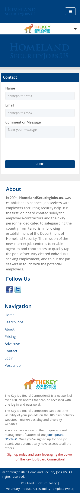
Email (9, 105)
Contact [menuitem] (11, 351)
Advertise (12, 343)
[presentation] (37, 149)
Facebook (9, 289)
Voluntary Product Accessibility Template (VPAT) (40, 489)
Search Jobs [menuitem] (14, 322)
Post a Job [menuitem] (13, 365)
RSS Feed (27, 483)
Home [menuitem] (10, 315)
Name (10, 88)
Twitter (18, 289)
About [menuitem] (10, 329)
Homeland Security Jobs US (47, 472)
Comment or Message (23, 122)
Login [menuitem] (9, 358)
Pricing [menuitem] (10, 336)
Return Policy (47, 483)
